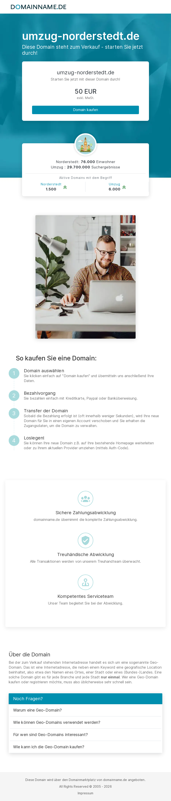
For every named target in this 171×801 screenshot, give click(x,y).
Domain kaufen (85, 109)
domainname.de (115, 780)
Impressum (86, 793)
